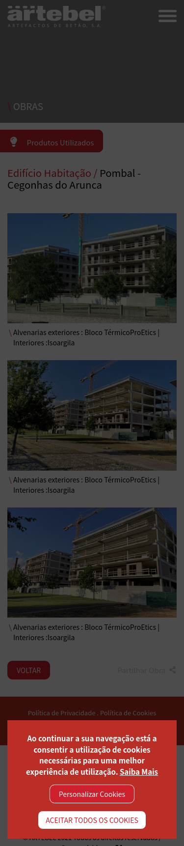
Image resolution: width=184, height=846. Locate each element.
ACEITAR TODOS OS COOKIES (92, 820)
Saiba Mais (139, 771)
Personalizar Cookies (92, 794)
